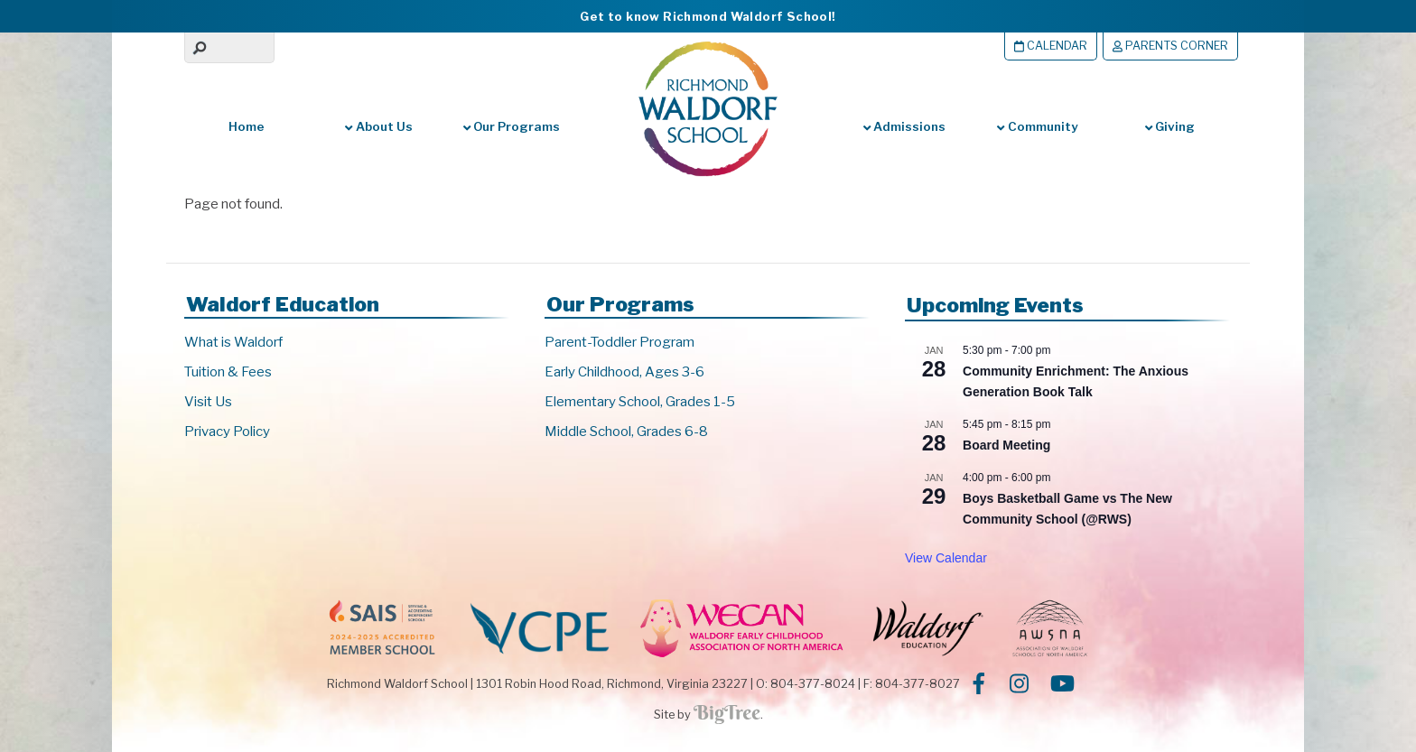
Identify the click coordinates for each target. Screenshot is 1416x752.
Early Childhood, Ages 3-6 (624, 372)
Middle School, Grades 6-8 (626, 431)
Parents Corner (1170, 45)
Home (246, 126)
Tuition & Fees (228, 372)
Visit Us (208, 402)
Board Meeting (1006, 445)
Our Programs (511, 126)
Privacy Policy (227, 431)
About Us (378, 126)
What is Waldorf (233, 342)
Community (1036, 126)
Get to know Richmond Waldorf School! (707, 16)
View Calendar (946, 558)
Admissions (904, 126)
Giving (1170, 126)
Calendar (1050, 45)
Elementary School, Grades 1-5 (640, 402)
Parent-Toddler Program (619, 342)
